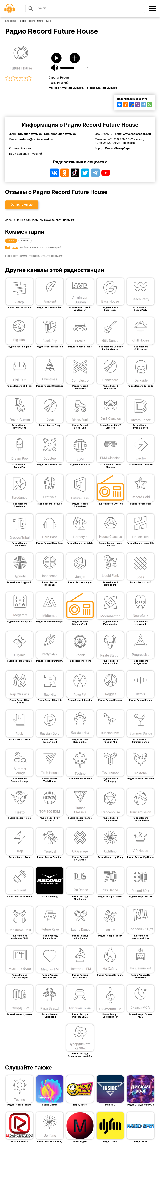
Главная (10, 20)
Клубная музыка (71, 87)
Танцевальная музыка (101, 87)
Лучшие (25, 240)
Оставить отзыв (22, 204)
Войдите (11, 247)
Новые (11, 240)
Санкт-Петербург (117, 148)
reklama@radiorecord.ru (36, 139)
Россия (65, 77)
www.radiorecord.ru (137, 134)
